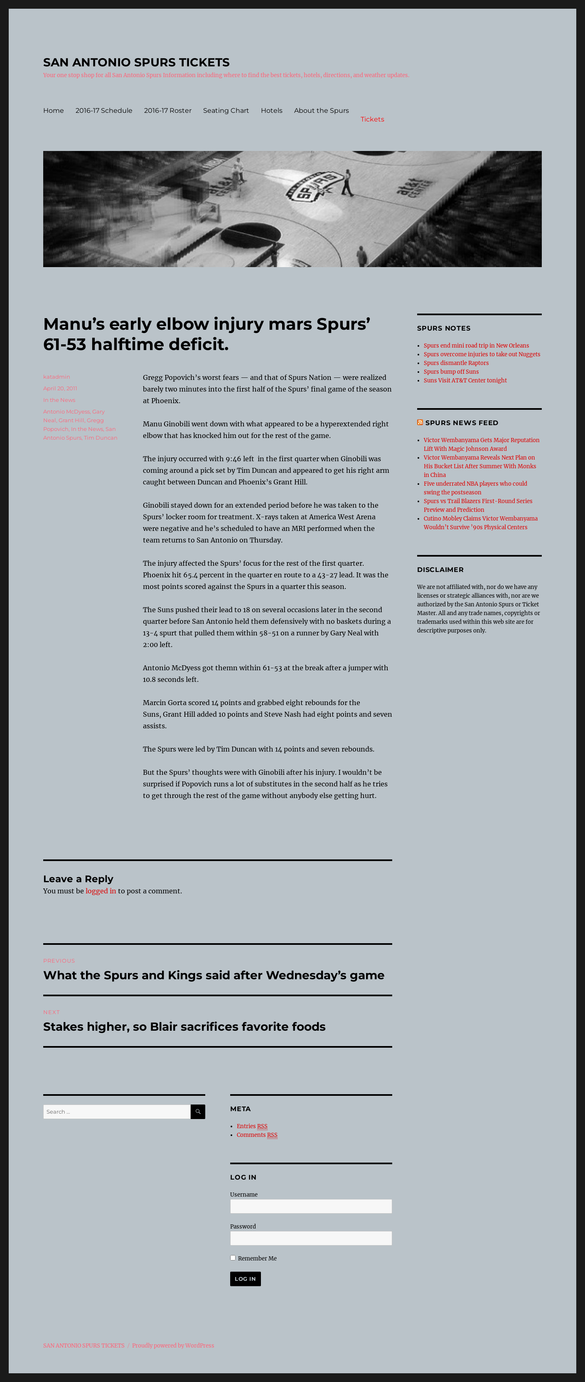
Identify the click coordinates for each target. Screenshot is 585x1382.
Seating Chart (226, 110)
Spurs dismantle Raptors (456, 363)
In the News (59, 400)
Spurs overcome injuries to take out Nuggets (482, 354)
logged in (101, 891)
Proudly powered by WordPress (173, 1345)
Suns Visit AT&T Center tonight (465, 380)
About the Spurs (321, 110)
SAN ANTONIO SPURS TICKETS (136, 62)
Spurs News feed (462, 423)
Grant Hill (71, 420)
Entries (252, 1126)
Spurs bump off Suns (451, 371)
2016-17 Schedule (104, 110)
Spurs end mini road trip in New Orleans (476, 345)
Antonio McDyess (66, 411)
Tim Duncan (101, 437)
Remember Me (253, 1258)
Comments (257, 1135)
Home (53, 110)
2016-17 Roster (168, 110)
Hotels (272, 110)
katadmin (56, 376)
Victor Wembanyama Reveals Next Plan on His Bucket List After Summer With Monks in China (480, 466)
